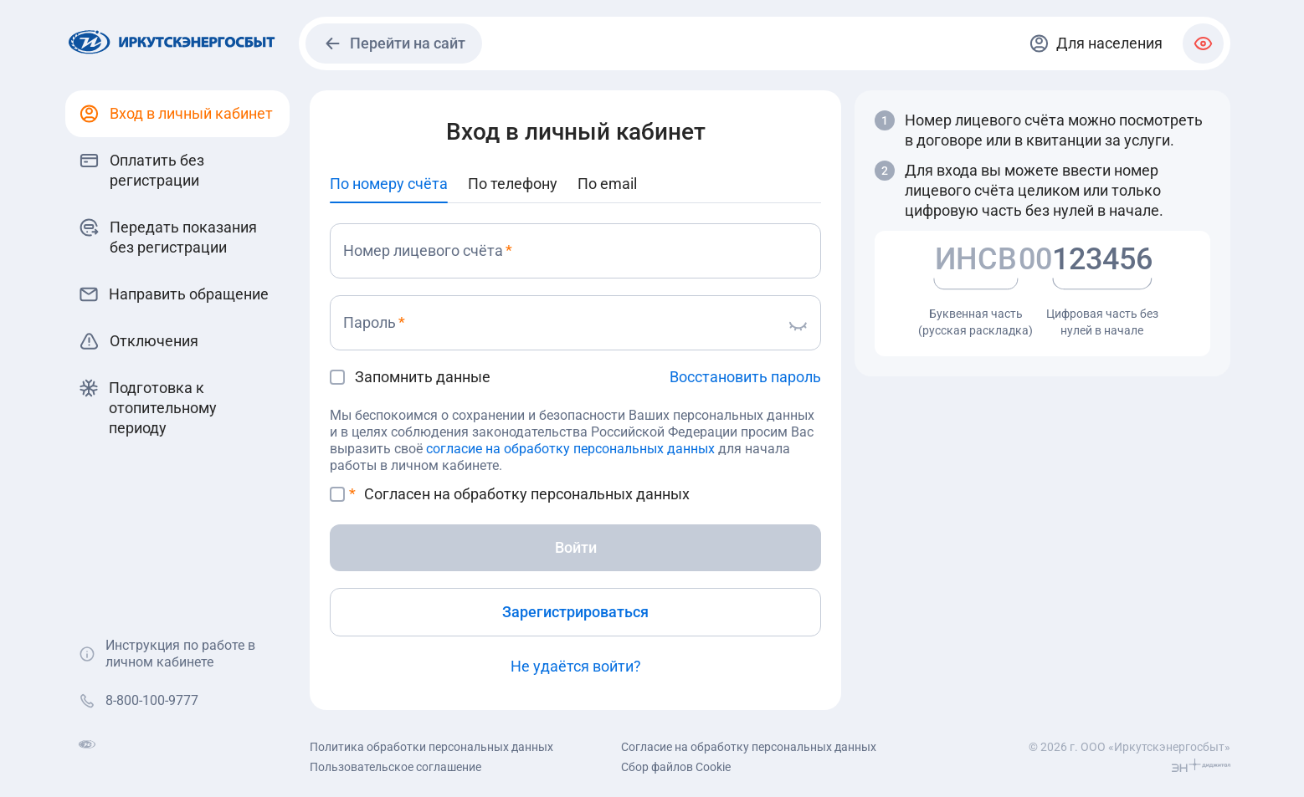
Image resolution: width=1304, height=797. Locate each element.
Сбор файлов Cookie (676, 767)
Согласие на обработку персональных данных (748, 747)
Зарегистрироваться (575, 612)
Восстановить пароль (745, 377)
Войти (576, 547)
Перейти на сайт (393, 43)
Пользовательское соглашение (395, 767)
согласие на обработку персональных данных (570, 449)
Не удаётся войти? (576, 666)
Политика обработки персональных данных (431, 747)
